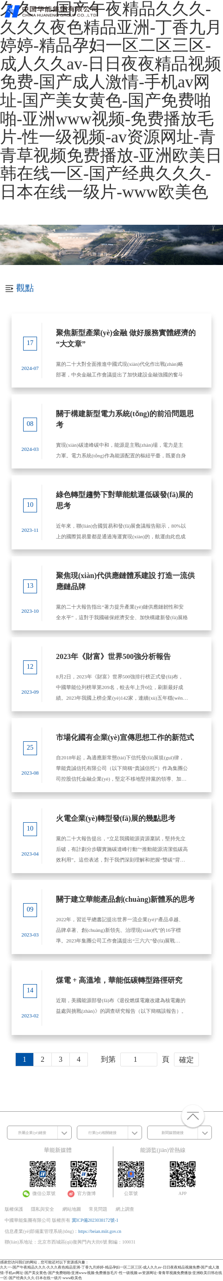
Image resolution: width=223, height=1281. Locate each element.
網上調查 (125, 1209)
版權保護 (14, 1209)
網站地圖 (71, 1209)
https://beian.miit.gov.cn (99, 1231)
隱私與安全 (42, 1209)
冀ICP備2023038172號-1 (95, 1220)
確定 (186, 1060)
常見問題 (98, 1209)
